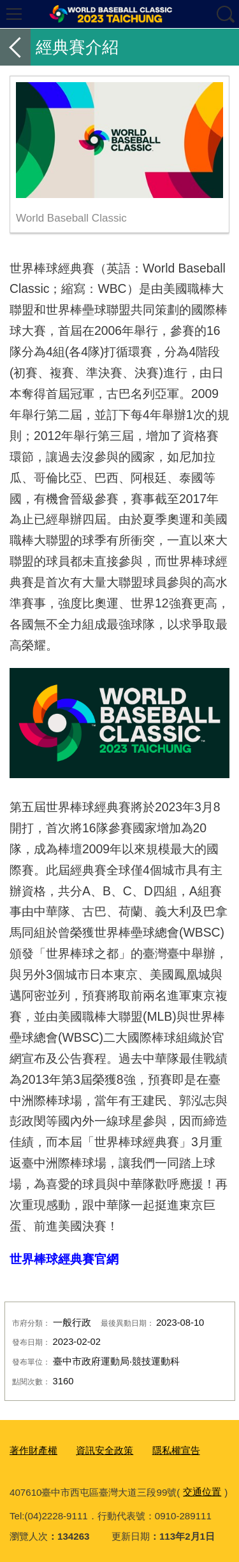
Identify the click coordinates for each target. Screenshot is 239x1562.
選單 (14, 14)
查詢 (225, 14)
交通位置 (202, 1491)
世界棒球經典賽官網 (64, 1259)
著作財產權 (33, 1450)
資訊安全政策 (104, 1450)
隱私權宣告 (176, 1450)
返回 (15, 47)
